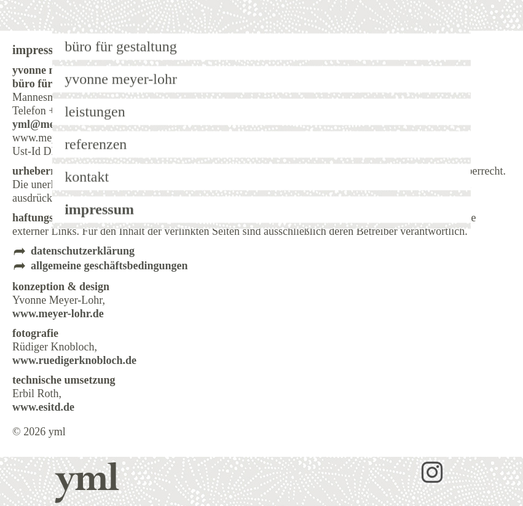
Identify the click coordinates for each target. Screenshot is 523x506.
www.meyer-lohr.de (58, 313)
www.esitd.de (43, 407)
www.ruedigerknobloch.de (74, 360)
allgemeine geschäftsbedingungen (109, 265)
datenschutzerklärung (83, 251)
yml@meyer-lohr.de (59, 124)
